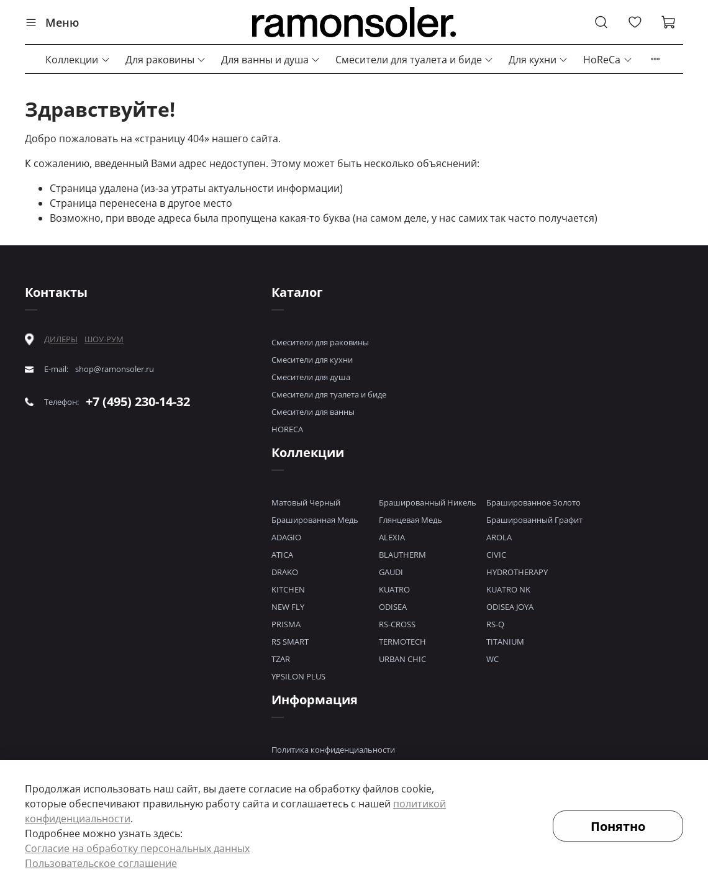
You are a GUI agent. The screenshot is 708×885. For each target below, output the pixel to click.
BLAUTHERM (402, 554)
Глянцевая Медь (410, 519)
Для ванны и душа (270, 59)
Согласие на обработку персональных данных (137, 848)
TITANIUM (505, 641)
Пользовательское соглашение (101, 863)
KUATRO (394, 589)
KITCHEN (288, 589)
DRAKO (284, 572)
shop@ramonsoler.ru (114, 369)
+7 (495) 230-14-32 (138, 401)
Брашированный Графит (534, 519)
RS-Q (495, 624)
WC (492, 659)
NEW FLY (287, 606)
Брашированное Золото (533, 502)
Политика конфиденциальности (333, 749)
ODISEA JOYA (509, 606)
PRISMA (286, 624)
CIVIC (496, 554)
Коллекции (77, 59)
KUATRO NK (508, 589)
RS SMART (290, 641)
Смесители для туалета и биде (414, 59)
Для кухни (538, 59)
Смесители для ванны (313, 411)
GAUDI (391, 572)
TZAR (280, 659)
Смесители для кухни (312, 359)
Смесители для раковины (320, 342)
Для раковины (165, 59)
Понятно (618, 826)
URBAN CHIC (402, 659)
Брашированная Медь (314, 519)
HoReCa (607, 59)
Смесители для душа (310, 377)
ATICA (282, 554)
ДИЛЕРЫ (61, 339)
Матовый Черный (305, 502)
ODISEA (393, 606)
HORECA (287, 429)
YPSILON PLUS (298, 676)
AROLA (499, 537)
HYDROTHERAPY (517, 572)
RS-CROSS (397, 624)
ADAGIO (286, 537)
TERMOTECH (402, 641)
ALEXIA (392, 537)
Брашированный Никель (427, 502)
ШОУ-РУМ (104, 339)
